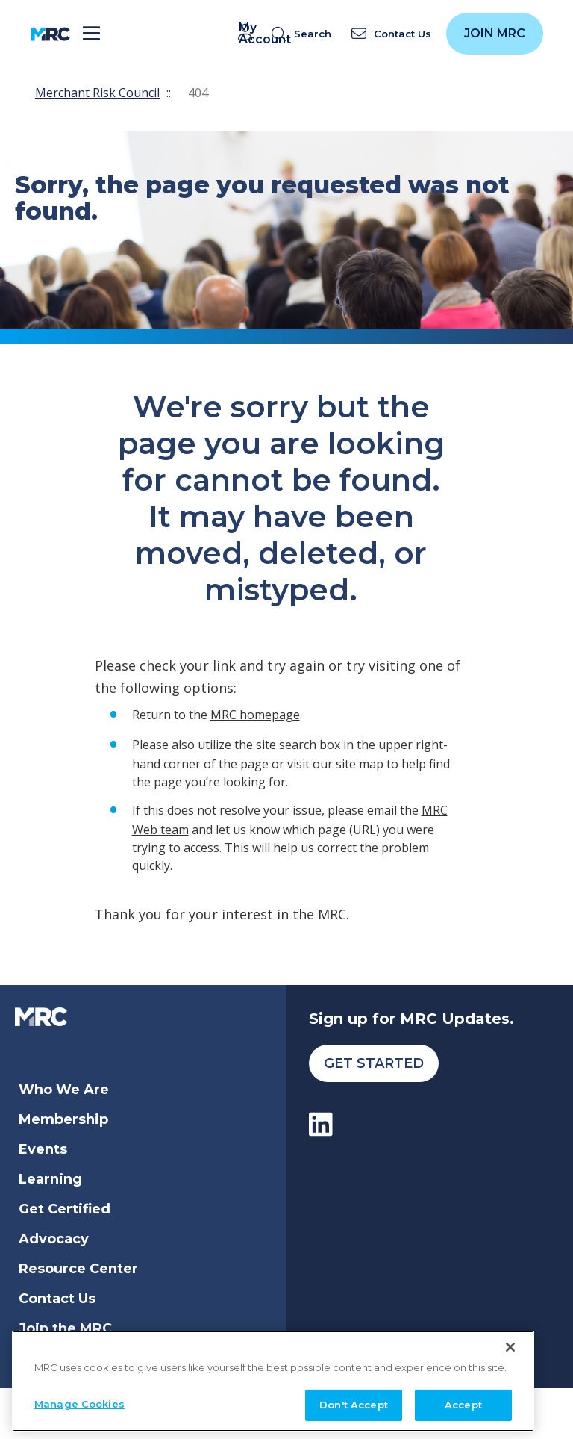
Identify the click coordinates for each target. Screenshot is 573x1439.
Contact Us (57, 1298)
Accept (463, 1402)
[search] (304, 34)
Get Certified (64, 1209)
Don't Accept (353, 1402)
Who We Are (64, 1089)
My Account (248, 33)
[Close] (510, 1343)
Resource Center (78, 1269)
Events (43, 1149)
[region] (273, 1377)
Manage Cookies (79, 1401)
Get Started (374, 1063)
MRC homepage (255, 714)
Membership (63, 1119)
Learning (50, 1179)
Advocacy (54, 1239)
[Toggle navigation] (91, 34)
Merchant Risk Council (97, 92)
